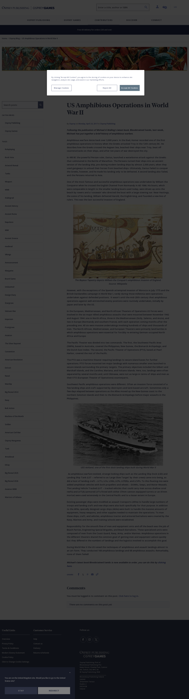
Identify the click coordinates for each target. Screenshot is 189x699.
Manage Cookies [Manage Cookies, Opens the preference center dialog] (61, 88)
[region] (95, 82)
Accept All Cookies (129, 88)
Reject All (107, 88)
